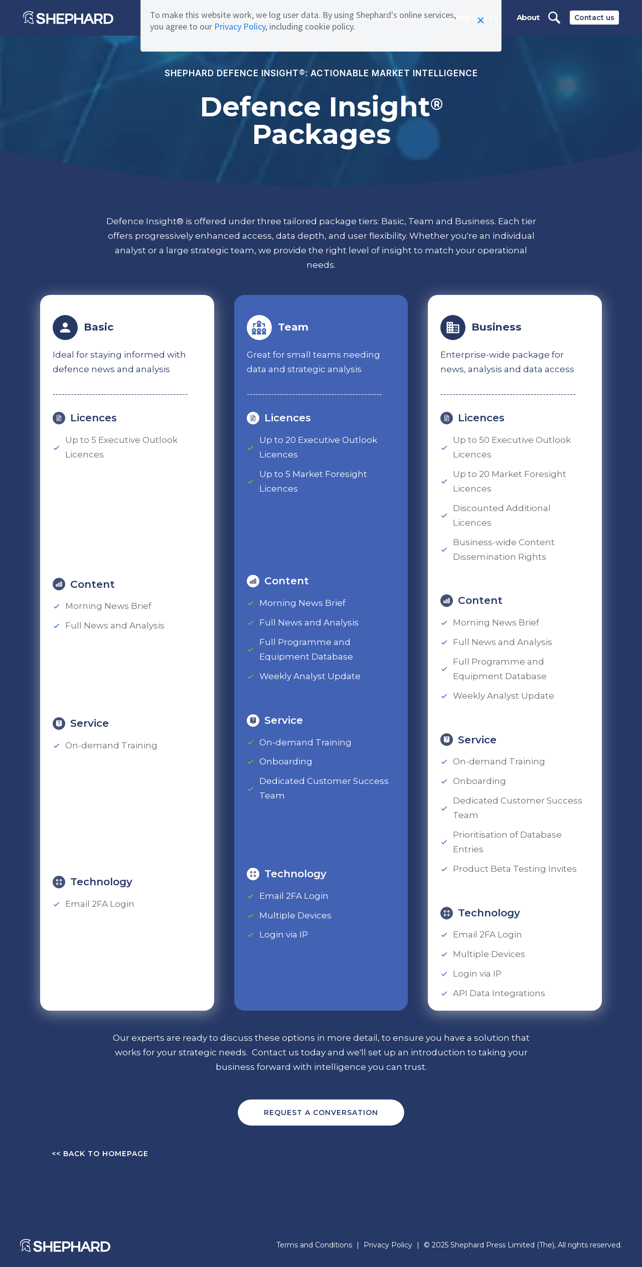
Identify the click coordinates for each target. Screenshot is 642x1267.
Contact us (594, 17)
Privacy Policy (239, 26)
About (528, 17)
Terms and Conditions (314, 1245)
